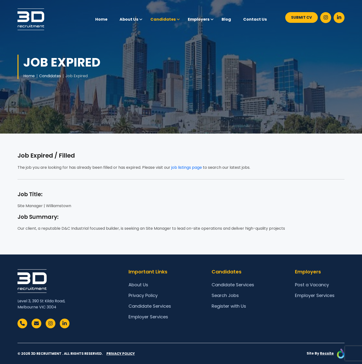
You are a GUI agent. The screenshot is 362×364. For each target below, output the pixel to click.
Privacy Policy (143, 295)
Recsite (327, 353)
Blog (226, 19)
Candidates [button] (163, 19)
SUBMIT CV (301, 17)
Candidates (50, 76)
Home (101, 19)
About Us (138, 285)
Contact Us (255, 19)
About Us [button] (129, 19)
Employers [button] (198, 19)
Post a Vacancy (312, 285)
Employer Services (148, 317)
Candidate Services (150, 306)
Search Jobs (225, 295)
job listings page (186, 167)
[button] (140, 19)
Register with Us (229, 306)
